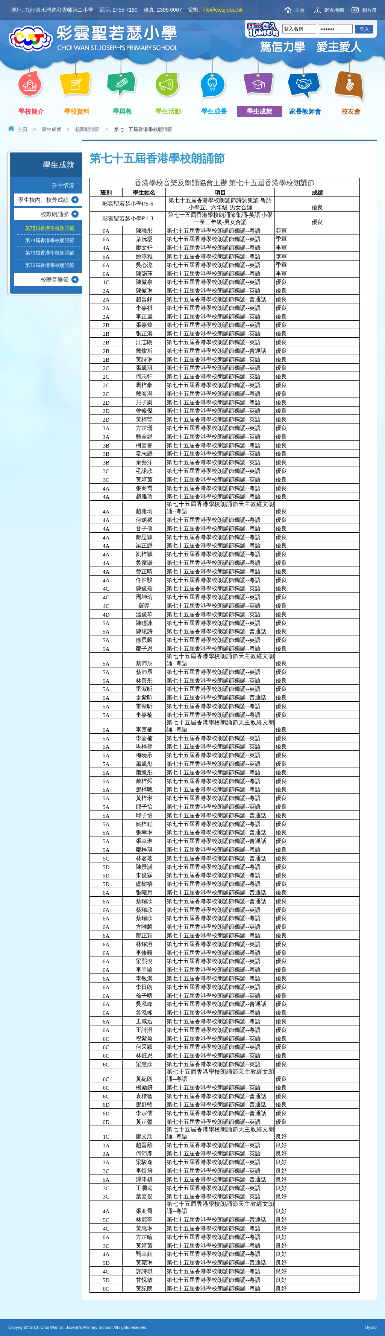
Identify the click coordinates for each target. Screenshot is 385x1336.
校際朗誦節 (87, 129)
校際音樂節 (55, 279)
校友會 (349, 110)
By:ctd (371, 1327)
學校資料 (78, 111)
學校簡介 (32, 111)
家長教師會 (306, 111)
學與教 (124, 111)
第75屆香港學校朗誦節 (49, 228)
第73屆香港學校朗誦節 (49, 253)
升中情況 (63, 185)
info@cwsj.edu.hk (222, 10)
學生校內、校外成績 (43, 200)
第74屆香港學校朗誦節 (49, 240)
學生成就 (261, 111)
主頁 (300, 10)
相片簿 (369, 10)
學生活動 (169, 111)
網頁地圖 (334, 10)
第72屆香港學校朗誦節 (49, 265)
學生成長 (215, 111)
